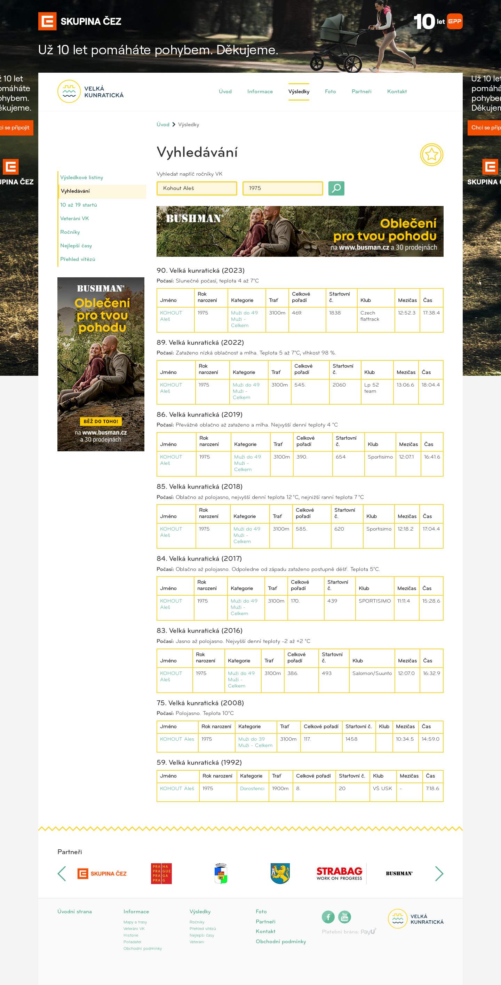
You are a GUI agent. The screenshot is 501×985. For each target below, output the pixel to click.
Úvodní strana (74, 912)
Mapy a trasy (135, 922)
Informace (260, 92)
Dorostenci (252, 789)
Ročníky (70, 232)
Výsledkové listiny (81, 178)
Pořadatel (132, 942)
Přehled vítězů (77, 259)
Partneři (362, 92)
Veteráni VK (74, 219)
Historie (131, 936)
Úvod (225, 92)
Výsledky (298, 92)
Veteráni (197, 942)
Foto (330, 92)
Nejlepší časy (76, 246)
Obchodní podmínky (143, 949)
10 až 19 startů (78, 205)
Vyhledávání (75, 191)
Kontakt (397, 92)
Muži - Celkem (255, 745)
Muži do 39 (251, 739)
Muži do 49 (244, 313)
